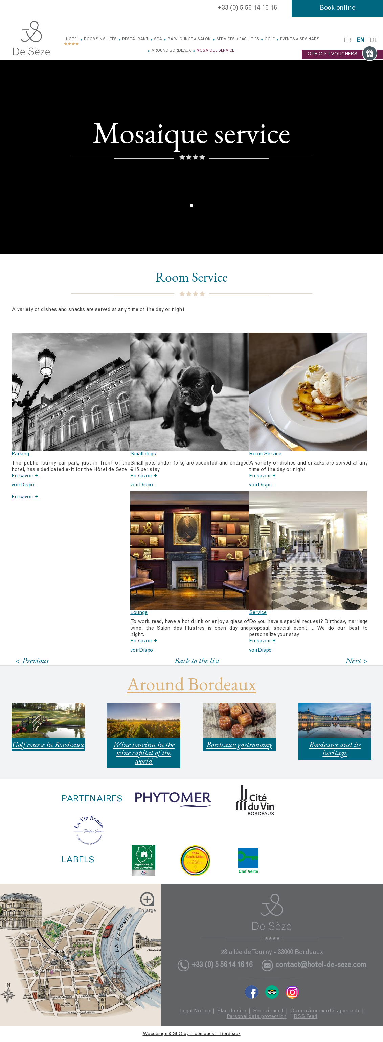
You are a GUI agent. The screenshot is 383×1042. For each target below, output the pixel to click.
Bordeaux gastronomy (239, 744)
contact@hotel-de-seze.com (320, 965)
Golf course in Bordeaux (48, 744)
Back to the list (197, 660)
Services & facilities (237, 39)
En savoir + (25, 476)
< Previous (31, 660)
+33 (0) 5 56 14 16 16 (247, 8)
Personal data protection (257, 1016)
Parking (20, 454)
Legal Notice (195, 1011)
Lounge (139, 612)
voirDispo (23, 485)
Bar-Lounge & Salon (189, 39)
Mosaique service (215, 51)
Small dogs (143, 454)
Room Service (265, 454)
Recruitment (268, 1011)
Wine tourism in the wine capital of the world (144, 752)
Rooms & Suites (100, 39)
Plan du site (231, 1011)
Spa (158, 39)
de (374, 41)
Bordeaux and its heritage (335, 748)
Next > (356, 660)
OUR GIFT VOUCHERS (342, 54)
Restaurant (135, 39)
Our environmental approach (324, 1011)
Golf (270, 39)
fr (347, 41)
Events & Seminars (299, 39)
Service (258, 612)
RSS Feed (305, 1016)
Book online (337, 8)
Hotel (72, 39)
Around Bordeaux (171, 51)
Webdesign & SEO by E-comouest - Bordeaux (192, 1034)
